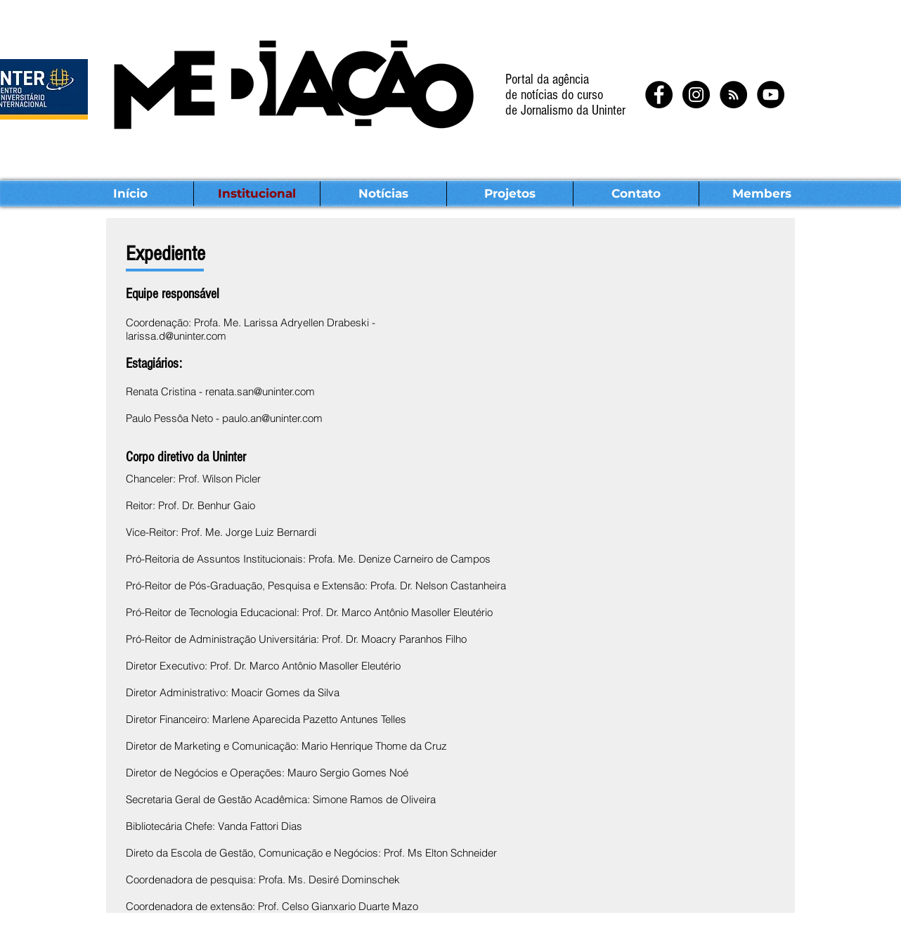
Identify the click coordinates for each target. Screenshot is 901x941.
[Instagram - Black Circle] (696, 94)
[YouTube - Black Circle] (770, 94)
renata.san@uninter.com (260, 391)
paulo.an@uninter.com (272, 418)
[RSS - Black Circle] (733, 94)
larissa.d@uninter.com (176, 336)
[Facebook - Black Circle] (659, 94)
